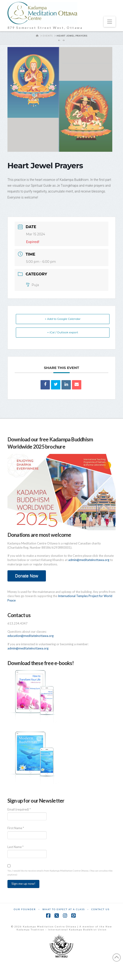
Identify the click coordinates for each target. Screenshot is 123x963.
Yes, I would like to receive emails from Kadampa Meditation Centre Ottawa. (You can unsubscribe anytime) (60, 872)
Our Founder (25, 909)
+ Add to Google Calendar (63, 319)
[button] (110, 21)
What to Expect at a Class (63, 909)
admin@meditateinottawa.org (88, 560)
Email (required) (19, 809)
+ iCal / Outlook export (62, 332)
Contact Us (100, 909)
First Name (15, 828)
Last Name (15, 847)
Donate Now (26, 576)
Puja (32, 285)
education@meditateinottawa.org (30, 636)
